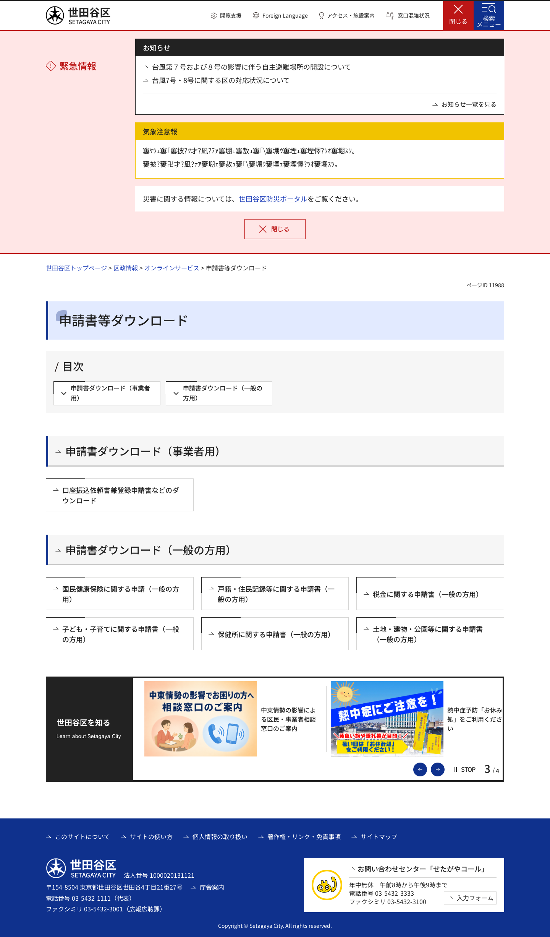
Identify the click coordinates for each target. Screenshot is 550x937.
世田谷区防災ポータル (273, 198)
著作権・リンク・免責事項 (304, 836)
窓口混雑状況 (414, 15)
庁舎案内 (212, 887)
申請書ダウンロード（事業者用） (145, 451)
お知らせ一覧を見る (469, 104)
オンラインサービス (171, 267)
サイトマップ (379, 836)
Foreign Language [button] (285, 15)
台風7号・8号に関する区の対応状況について (221, 80)
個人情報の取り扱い (219, 836)
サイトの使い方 (151, 836)
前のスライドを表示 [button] (426, 769)
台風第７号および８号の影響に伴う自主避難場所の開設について (251, 67)
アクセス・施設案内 (351, 15)
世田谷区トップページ (76, 267)
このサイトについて (82, 836)
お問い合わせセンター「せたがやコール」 (423, 869)
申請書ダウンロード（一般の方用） (150, 549)
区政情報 (125, 267)
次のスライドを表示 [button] (444, 769)
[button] (226, 16)
